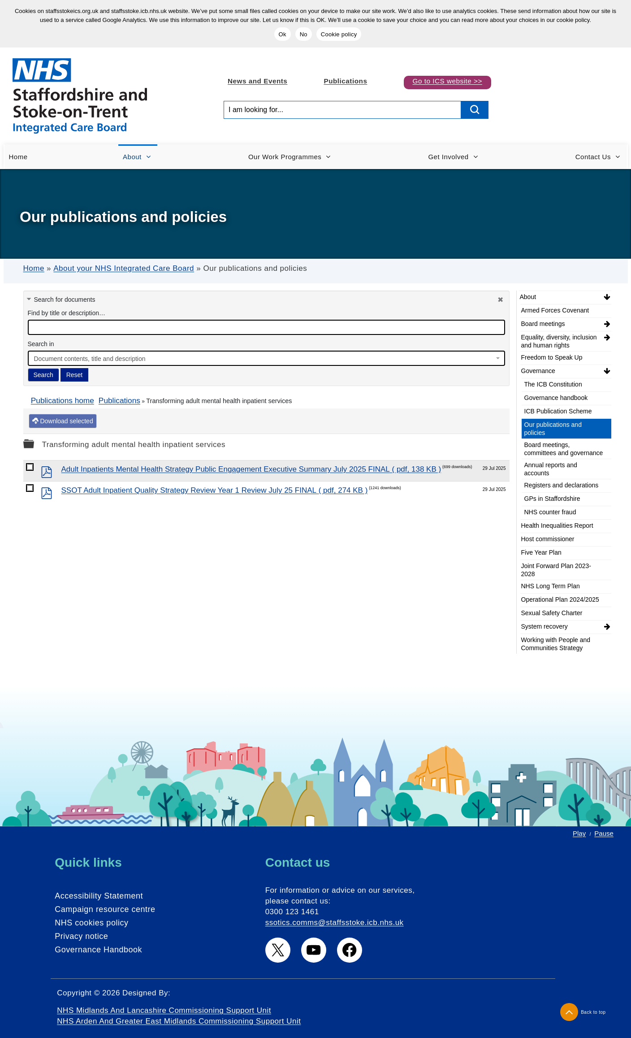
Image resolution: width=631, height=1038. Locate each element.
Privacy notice (81, 936)
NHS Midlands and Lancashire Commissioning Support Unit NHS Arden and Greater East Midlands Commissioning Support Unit (179, 1015)
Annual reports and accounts (550, 469)
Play (579, 833)
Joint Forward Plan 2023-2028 (556, 570)
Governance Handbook (98, 949)
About (528, 296)
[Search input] (342, 110)
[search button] (475, 110)
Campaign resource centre (105, 909)
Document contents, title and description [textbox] (90, 358)
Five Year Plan (541, 552)
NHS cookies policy (91, 922)
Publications (345, 81)
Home (33, 268)
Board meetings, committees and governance (563, 448)
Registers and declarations (561, 485)
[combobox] (266, 358)
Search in (41, 343)
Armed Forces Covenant (555, 310)
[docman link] (30, 467)
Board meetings (543, 323)
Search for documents (64, 299)
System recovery (544, 626)
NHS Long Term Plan (550, 586)
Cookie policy (339, 34)
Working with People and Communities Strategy (556, 643)
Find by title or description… (67, 313)
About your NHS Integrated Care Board (123, 268)
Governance (538, 370)
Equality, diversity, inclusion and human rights (559, 341)
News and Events (257, 81)
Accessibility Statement (99, 895)
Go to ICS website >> (447, 81)
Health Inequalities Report (557, 525)
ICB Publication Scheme (558, 411)
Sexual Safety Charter (552, 613)
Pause (604, 833)
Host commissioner (548, 539)
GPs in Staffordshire (552, 498)
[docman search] (266, 327)
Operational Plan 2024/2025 (560, 599)
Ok (282, 34)
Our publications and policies (553, 428)
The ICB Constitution (553, 384)
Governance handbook (556, 397)
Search (43, 374)
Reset (74, 374)
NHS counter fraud (550, 512)
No (303, 34)
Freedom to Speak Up (552, 357)
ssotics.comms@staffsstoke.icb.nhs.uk (334, 922)
